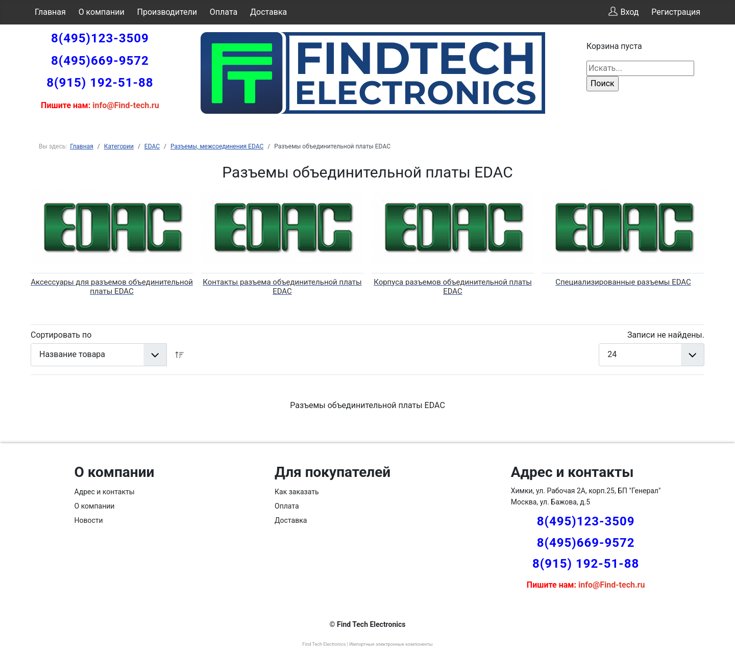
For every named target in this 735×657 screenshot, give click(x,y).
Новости (89, 520)
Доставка (268, 12)
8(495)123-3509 (100, 38)
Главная (50, 12)
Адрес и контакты (105, 492)
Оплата (223, 12)
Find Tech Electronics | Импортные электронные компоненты (367, 644)
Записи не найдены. (665, 335)
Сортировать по (61, 335)
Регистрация (675, 12)
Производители (167, 12)
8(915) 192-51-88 (99, 82)
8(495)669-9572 (100, 61)
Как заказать (297, 492)
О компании (102, 12)
